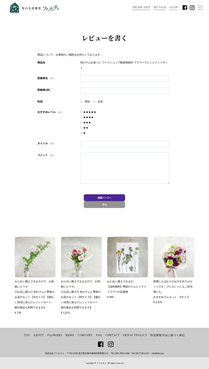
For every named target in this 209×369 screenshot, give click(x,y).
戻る (104, 204)
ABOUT (38, 335)
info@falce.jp (158, 353)
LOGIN (173, 7)
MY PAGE (160, 7)
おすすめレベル (46, 112)
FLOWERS (54, 335)
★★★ (85, 122)
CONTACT (112, 335)
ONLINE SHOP (141, 7)
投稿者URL (44, 90)
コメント (42, 155)
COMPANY (85, 335)
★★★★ (86, 117)
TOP (27, 335)
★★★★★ (88, 112)
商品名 (41, 62)
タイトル (42, 143)
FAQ (99, 335)
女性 (98, 101)
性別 (40, 101)
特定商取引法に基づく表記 (167, 335)
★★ (84, 127)
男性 (85, 101)
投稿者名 (42, 78)
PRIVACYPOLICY (135, 335)
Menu (199, 7)
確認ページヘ (104, 197)
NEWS (69, 335)
